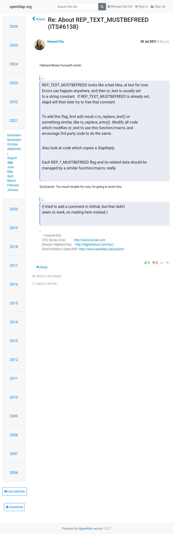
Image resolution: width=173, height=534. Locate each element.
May (10, 171)
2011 (14, 378)
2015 (14, 303)
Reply (41, 267)
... (42, 78)
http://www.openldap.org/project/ (101, 249)
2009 (14, 416)
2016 (14, 284)
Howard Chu (55, 41)
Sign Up (158, 6)
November (14, 140)
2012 (14, 359)
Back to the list (44, 283)
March (11, 180)
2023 (14, 83)
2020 (14, 209)
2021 (14, 120)
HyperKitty (85, 528)
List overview (14, 491)
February (13, 185)
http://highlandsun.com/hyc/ (94, 244)
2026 (14, 26)
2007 (14, 454)
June (10, 167)
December (14, 135)
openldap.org (21, 7)
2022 (14, 102)
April (10, 176)
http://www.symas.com (89, 240)
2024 (14, 64)
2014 (14, 322)
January (12, 189)
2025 (14, 45)
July (10, 162)
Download (14, 507)
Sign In (141, 6)
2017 (14, 265)
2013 (14, 341)
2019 (14, 228)
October (12, 144)
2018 (14, 246)
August (12, 158)
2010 (14, 397)
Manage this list (120, 6)
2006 (14, 472)
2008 (14, 435)
